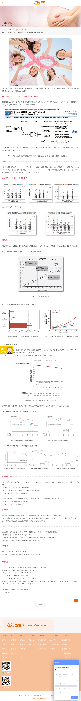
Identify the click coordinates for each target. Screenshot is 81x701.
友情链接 (52, 695)
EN (47, 695)
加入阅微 (4, 658)
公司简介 (4, 640)
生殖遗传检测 (42, 644)
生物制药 (52, 640)
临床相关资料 (66, 644)
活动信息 (13, 653)
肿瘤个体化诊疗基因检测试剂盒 (34, 32)
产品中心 (31, 640)
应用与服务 (32, 644)
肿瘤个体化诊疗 (18, 32)
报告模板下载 (66, 649)
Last (40, 604)
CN (43, 695)
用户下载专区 (66, 658)
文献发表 (4, 644)
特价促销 (13, 649)
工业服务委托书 (66, 653)
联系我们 (4, 653)
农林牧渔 (52, 649)
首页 (3, 32)
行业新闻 (13, 644)
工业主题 (22, 649)
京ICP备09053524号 (51, 698)
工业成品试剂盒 (54, 644)
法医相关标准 (66, 640)
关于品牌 (22, 653)
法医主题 (22, 644)
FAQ (21, 657)
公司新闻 (13, 640)
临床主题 (22, 640)
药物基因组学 (42, 640)
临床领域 (9, 32)
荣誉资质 (4, 649)
